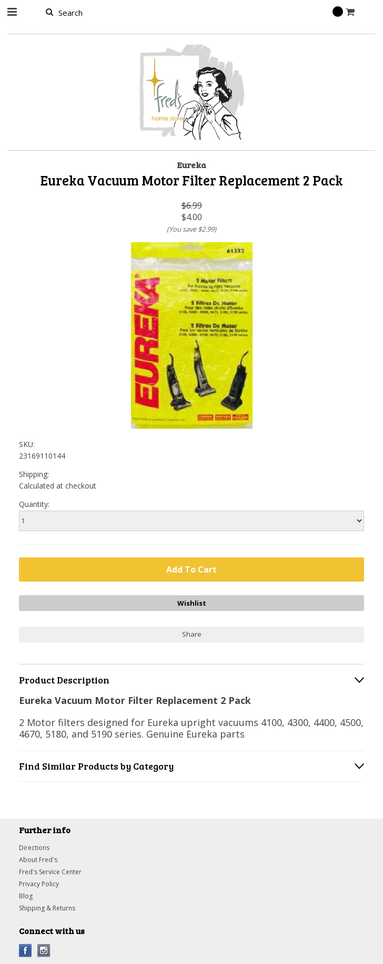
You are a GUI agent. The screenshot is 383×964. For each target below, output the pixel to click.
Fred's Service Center (50, 871)
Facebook (25, 950)
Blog (26, 896)
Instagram (44, 950)
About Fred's (38, 859)
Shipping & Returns (47, 908)
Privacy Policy (39, 883)
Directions (34, 847)
